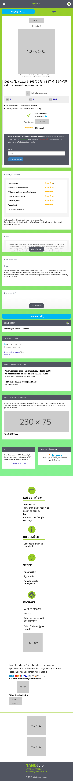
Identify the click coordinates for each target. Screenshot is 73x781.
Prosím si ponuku (16, 159)
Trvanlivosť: (12, 205)
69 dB (53, 99)
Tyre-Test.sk (29, 504)
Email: (10, 149)
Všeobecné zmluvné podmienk (33, 545)
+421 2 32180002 (32, 609)
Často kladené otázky (12, 352)
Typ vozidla (29, 576)
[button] (33, 642)
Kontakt (7, 354)
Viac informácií (36, 249)
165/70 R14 (18, 11)
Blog (25, 514)
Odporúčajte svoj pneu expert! (34, 628)
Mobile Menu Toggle (4, 4)
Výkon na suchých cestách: (18, 188)
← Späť (53, 11)
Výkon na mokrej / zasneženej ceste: (22, 192)
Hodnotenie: (13, 183)
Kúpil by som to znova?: (17, 196)
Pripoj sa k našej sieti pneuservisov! (34, 619)
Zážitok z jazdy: (14, 200)
